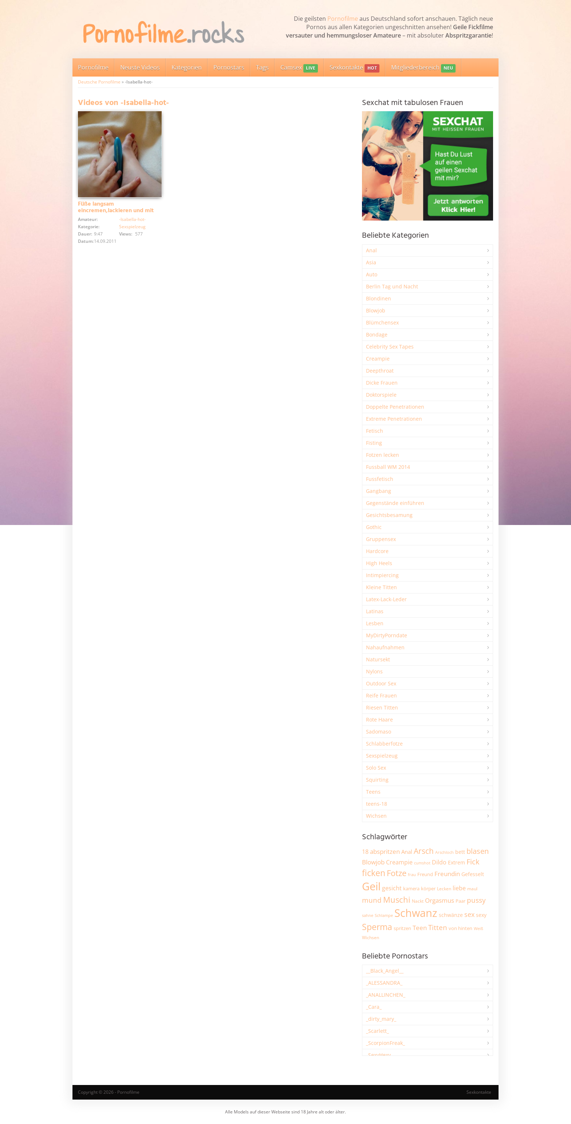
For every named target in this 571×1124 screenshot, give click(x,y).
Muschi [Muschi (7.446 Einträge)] (396, 899)
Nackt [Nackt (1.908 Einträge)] (418, 901)
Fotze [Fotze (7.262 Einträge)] (396, 873)
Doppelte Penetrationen (395, 406)
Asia (371, 262)
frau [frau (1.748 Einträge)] (412, 874)
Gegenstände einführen (395, 502)
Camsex (299, 68)
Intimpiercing (382, 575)
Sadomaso (378, 731)
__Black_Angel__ (384, 970)
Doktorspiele (381, 394)
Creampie (378, 358)
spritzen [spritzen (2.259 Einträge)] (402, 928)
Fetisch (374, 430)
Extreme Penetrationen (394, 418)
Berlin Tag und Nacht (392, 286)
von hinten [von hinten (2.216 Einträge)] (460, 928)
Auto (371, 274)
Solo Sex (376, 767)
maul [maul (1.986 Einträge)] (472, 889)
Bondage (376, 334)
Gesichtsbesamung (389, 515)
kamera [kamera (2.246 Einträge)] (411, 888)
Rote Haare (379, 719)
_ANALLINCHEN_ (385, 994)
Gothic (374, 527)
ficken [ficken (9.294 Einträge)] (373, 873)
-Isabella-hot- (132, 219)
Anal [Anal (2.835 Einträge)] (406, 851)
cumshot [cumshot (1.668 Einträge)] (422, 863)
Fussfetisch (379, 478)
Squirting (377, 779)
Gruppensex (381, 539)
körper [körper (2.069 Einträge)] (428, 889)
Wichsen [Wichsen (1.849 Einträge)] (370, 937)
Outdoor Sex (381, 683)
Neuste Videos (140, 67)
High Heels (379, 563)
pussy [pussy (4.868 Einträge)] (476, 900)
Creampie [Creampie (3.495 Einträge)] (399, 862)
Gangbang (378, 490)
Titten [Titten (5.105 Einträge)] (437, 927)
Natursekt (378, 659)
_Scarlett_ (377, 1030)
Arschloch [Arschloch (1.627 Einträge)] (444, 852)
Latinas (374, 611)
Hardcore (377, 551)
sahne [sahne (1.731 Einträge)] (367, 915)
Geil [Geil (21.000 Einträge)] (371, 886)
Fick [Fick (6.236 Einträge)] (473, 861)
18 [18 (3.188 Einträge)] (365, 852)
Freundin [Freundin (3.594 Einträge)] (447, 874)
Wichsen (376, 815)
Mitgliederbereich (423, 68)
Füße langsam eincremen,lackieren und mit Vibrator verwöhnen (116, 210)
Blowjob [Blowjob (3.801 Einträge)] (373, 862)
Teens (373, 791)
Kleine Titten (381, 587)
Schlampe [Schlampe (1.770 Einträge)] (384, 915)
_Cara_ (374, 1006)
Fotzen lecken (382, 454)
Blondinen (378, 298)
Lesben (374, 623)
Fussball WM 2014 (388, 466)
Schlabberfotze (384, 743)
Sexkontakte (354, 68)
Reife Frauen (381, 695)
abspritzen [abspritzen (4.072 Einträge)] (385, 851)
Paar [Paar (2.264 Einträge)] (460, 901)
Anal (371, 250)
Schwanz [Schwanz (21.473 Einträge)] (415, 913)
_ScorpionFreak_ (385, 1042)
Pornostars (228, 67)
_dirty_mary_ (381, 1018)
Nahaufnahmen (385, 647)
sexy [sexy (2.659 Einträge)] (481, 914)
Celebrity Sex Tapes (390, 346)
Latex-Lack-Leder (386, 599)
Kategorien (187, 67)
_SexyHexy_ (379, 1054)
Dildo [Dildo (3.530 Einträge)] (439, 862)
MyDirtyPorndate (386, 635)
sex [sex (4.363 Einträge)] (469, 914)
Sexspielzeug (132, 226)
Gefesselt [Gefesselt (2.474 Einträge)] (472, 874)
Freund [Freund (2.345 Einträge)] (425, 874)
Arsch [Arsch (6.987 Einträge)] (424, 850)
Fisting (374, 442)
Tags (262, 67)
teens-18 (376, 803)
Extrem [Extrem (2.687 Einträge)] (456, 862)
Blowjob (375, 310)
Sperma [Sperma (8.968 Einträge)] (377, 927)
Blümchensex (382, 322)
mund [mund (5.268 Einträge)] (372, 900)
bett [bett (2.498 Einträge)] (460, 851)
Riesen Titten (382, 707)
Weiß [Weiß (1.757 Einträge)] (478, 928)
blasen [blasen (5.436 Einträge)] (477, 851)
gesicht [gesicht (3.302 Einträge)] (392, 888)
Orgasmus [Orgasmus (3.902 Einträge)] (439, 900)
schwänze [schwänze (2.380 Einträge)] (451, 915)
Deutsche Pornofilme (99, 82)
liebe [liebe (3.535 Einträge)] (459, 888)
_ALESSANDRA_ (384, 982)
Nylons (374, 671)
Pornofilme (342, 19)
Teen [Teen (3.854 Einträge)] (420, 927)
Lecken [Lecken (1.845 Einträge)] (444, 888)
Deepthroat (380, 370)
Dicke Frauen (382, 382)
